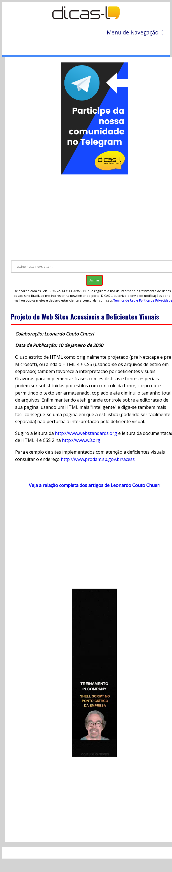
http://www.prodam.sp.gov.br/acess (98, 459)
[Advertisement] (90, 541)
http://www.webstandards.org (86, 433)
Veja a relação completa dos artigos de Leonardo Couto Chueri (94, 485)
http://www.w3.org (81, 440)
